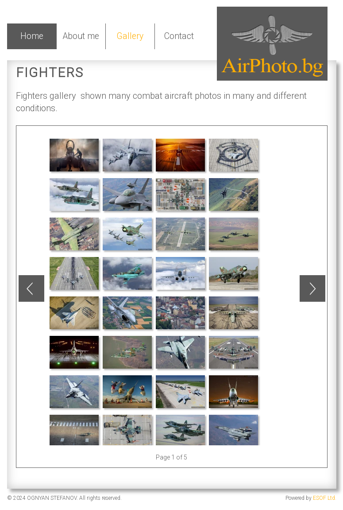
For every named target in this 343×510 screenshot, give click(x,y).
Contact (179, 36)
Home (31, 36)
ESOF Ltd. (324, 498)
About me (81, 36)
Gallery (129, 36)
